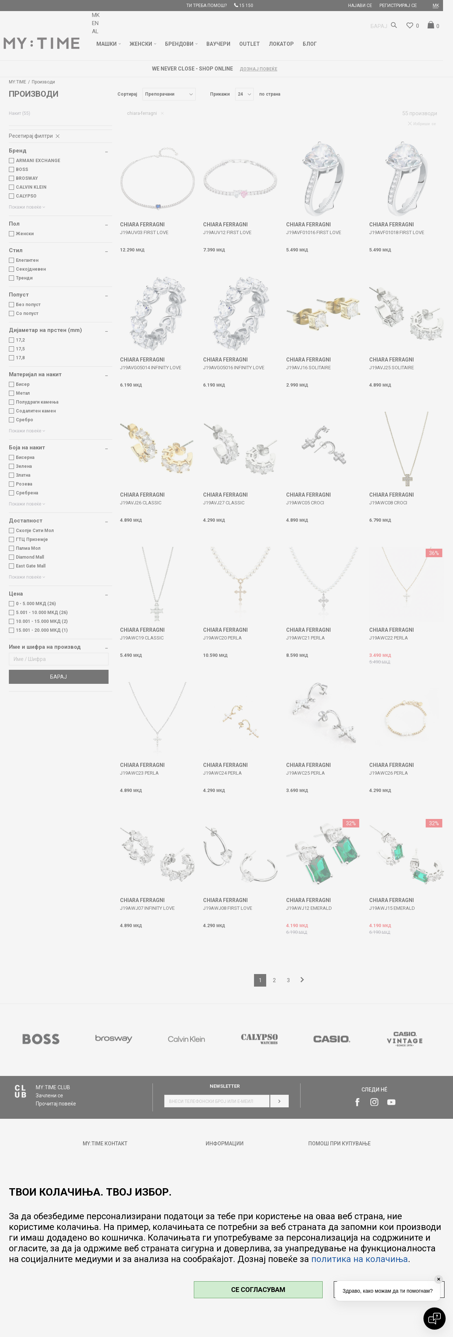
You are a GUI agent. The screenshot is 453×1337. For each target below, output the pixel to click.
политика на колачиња (359, 1259)
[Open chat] (434, 1318)
